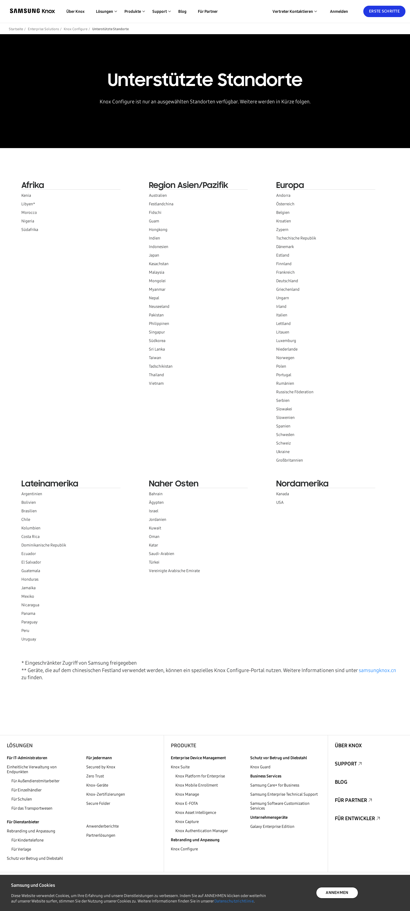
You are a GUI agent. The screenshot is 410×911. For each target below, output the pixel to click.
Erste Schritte (384, 11)
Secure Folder (98, 803)
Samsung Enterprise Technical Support (284, 794)
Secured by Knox (100, 767)
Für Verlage (21, 849)
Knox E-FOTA (186, 803)
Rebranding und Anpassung (31, 831)
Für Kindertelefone (27, 840)
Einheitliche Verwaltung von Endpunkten (32, 769)
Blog (182, 11)
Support (346, 764)
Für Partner (208, 11)
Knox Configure (75, 29)
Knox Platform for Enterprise (200, 776)
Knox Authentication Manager (201, 830)
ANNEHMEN (337, 892)
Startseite (16, 29)
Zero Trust (95, 776)
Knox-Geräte (97, 785)
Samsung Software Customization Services (279, 806)
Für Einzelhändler (26, 790)
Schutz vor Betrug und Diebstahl (35, 858)
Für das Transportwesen (31, 808)
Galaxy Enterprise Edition (272, 826)
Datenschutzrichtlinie (234, 901)
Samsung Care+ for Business (274, 785)
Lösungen (20, 745)
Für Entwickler (355, 818)
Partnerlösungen (100, 835)
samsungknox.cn (377, 670)
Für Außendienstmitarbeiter (35, 781)
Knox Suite (180, 767)
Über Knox (75, 11)
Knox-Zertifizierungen (105, 794)
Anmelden (339, 11)
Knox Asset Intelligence (195, 812)
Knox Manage (187, 794)
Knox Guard (260, 767)
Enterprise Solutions (43, 29)
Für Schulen (21, 799)
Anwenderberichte (102, 826)
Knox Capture (187, 821)
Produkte (183, 745)
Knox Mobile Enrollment (196, 785)
